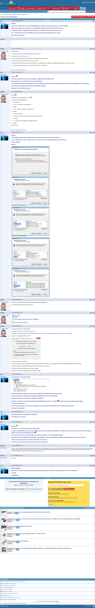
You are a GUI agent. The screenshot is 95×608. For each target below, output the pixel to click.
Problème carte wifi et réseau (9, 599)
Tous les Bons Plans (89, 508)
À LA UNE (12, 8)
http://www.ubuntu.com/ (38, 450)
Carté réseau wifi (6, 595)
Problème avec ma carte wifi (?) (9, 593)
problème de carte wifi (7, 591)
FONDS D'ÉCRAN (67, 8)
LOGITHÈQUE (30, 8)
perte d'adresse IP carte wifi (8, 583)
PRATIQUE (21, 8)
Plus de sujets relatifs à (47, 601)
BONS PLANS (56, 8)
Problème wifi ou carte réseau (9, 585)
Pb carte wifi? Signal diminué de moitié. (11, 597)
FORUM (83, 8)
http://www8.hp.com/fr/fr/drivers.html (20, 56)
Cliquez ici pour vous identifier (23, 485)
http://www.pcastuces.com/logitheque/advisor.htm (23, 331)
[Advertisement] (47, 566)
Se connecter (91, 2)
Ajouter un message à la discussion (83, 16)
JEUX (76, 8)
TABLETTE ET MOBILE (43, 8)
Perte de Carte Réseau (7, 587)
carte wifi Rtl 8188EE (7, 589)
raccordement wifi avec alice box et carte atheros (13, 581)
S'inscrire (84, 2)
